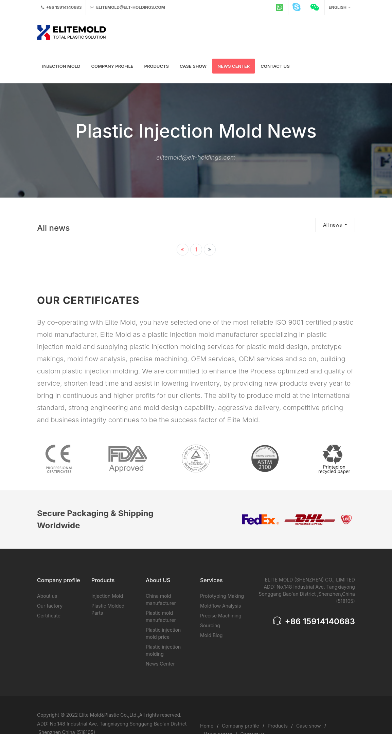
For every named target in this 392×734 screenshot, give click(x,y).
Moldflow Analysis (220, 606)
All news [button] (333, 225)
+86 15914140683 (61, 7)
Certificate (48, 615)
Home (206, 726)
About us (47, 596)
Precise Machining (221, 615)
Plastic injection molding (163, 650)
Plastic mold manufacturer (161, 616)
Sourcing (210, 625)
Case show (308, 726)
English (340, 7)
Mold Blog (211, 635)
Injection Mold (107, 596)
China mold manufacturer (161, 599)
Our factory (50, 606)
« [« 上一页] (182, 249)
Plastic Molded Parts (107, 609)
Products (278, 726)
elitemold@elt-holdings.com (127, 7)
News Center (160, 664)
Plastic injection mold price (163, 633)
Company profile (240, 726)
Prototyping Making (222, 596)
